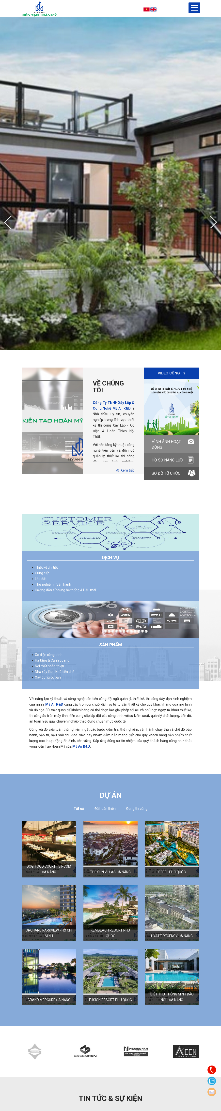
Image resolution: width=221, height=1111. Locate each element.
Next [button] (213, 223)
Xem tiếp (125, 470)
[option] (110, 183)
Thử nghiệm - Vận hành (53, 584)
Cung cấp (42, 573)
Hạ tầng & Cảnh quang (52, 660)
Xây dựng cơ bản (48, 677)
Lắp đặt (41, 579)
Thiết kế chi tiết (46, 567)
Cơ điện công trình (49, 655)
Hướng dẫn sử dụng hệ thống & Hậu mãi (65, 590)
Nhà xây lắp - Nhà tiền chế (54, 672)
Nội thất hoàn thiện (49, 666)
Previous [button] (8, 223)
